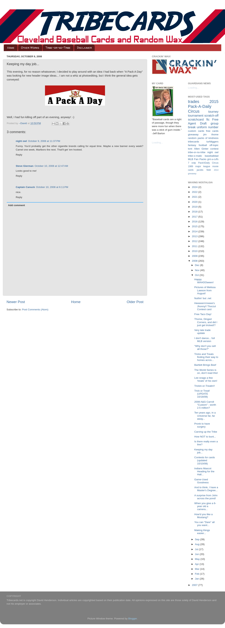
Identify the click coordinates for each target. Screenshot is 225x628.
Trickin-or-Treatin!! (204, 385)
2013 (195, 236)
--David (23, 123)
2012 (195, 241)
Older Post (135, 302)
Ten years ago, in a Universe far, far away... (205, 415)
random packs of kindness (203, 138)
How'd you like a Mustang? (203, 516)
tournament (195, 115)
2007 (195, 585)
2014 (195, 231)
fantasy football (197, 145)
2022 (195, 192)
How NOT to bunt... (205, 436)
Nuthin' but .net (202, 298)
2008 (195, 260)
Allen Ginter (201, 148)
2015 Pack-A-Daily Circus (203, 106)
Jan (197, 578)
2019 (195, 206)
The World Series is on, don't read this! (206, 371)
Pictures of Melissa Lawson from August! (204, 290)
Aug (197, 544)
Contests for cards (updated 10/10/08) (204, 460)
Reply (19, 154)
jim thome (210, 134)
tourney (213, 111)
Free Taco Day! (202, 314)
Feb (197, 573)
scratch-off (211, 115)
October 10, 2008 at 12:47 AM (51, 166)
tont (190, 148)
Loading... (157, 142)
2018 (195, 211)
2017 (195, 216)
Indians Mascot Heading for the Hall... (204, 471)
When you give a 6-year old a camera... (205, 506)
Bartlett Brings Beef (205, 365)
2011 (195, 246)
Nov (197, 270)
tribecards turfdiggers (203, 141)
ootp (193, 163)
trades (193, 101)
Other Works (30, 48)
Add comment (16, 205)
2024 (195, 187)
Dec (197, 265)
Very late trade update (202, 331)
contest (214, 148)
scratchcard (196, 119)
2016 (195, 221)
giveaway (193, 134)
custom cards (196, 131)
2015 (195, 226)
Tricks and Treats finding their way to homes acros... (206, 357)
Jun (197, 554)
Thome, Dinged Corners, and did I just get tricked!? (205, 322)
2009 (195, 256)
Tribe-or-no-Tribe (58, 48)
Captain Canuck (25, 187)
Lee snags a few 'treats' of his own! (205, 379)
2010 (195, 251)
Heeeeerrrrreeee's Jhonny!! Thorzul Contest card (205, 306)
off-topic (213, 145)
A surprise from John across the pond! (206, 497)
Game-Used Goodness (201, 481)
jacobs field (204, 170)
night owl (21, 141)
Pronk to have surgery (202, 425)
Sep (197, 539)
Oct (197, 275)
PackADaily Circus (208, 163)
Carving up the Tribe (205, 431)
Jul (197, 549)
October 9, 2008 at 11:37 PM (44, 141)
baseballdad (211, 155)
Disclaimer (84, 48)
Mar (197, 569)
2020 (195, 201)
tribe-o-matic (195, 155)
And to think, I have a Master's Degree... (206, 489)
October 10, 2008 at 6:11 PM (52, 187)
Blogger (132, 618)
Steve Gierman (25, 166)
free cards (212, 131)
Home (10, 48)
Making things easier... (202, 532)
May (197, 559)
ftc (207, 119)
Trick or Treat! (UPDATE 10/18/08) (202, 393)
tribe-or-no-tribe (197, 152)
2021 (195, 196)
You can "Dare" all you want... (204, 524)
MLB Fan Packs (197, 159)
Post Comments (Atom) (35, 309)
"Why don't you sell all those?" (205, 347)
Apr (197, 564)
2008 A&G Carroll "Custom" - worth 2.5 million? (205, 404)
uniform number (207, 127)
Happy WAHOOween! (204, 281)
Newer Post (16, 302)
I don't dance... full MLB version (204, 340)
